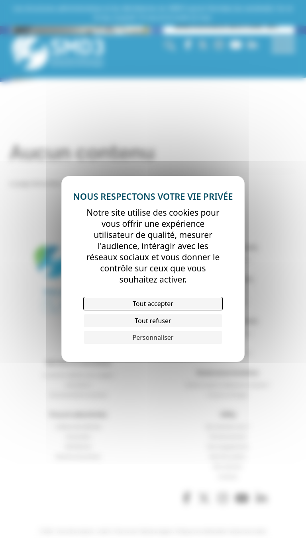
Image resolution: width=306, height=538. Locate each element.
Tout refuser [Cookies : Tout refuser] (153, 320)
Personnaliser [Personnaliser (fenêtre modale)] (153, 337)
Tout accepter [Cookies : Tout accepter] (153, 303)
